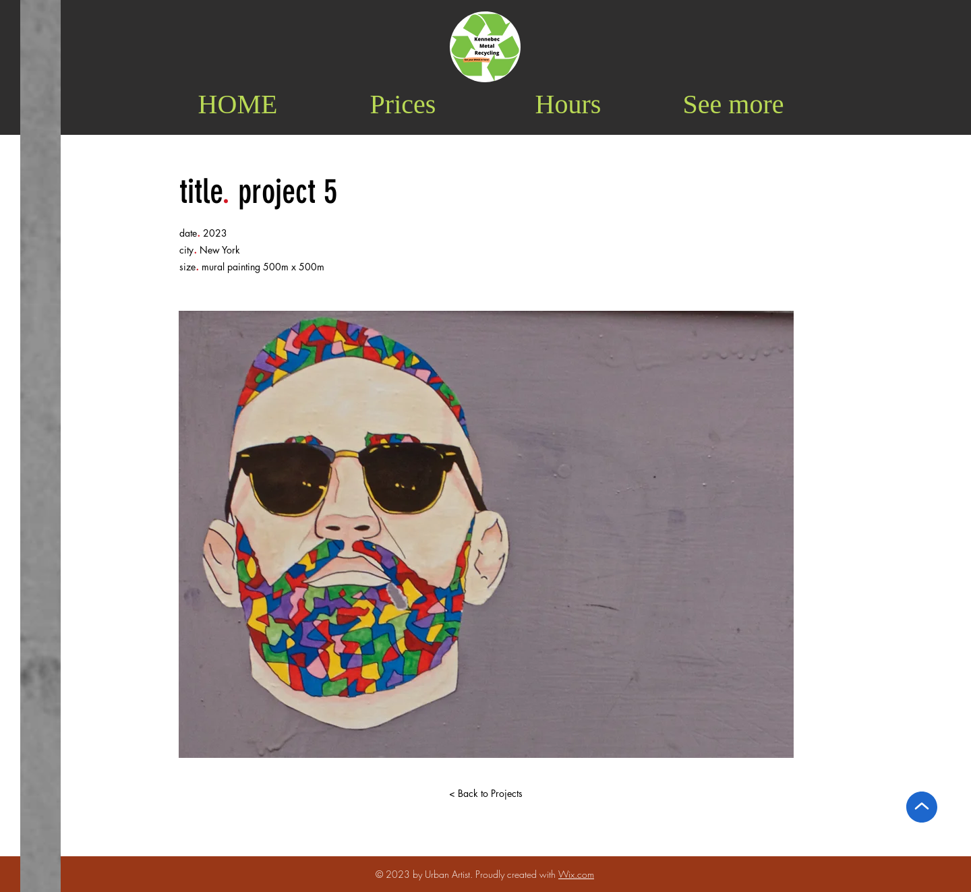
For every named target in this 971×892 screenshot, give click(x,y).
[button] (733, 104)
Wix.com (576, 874)
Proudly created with (516, 874)
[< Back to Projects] (485, 793)
